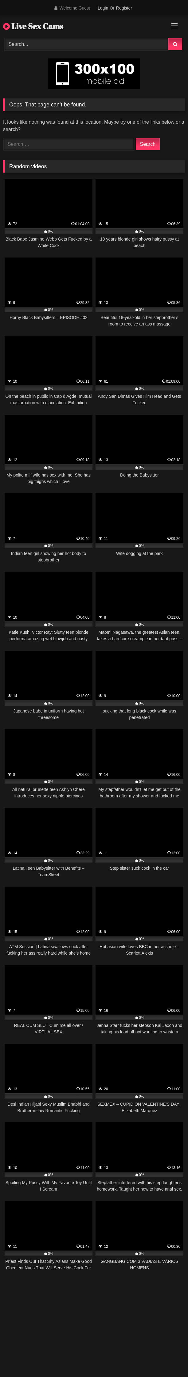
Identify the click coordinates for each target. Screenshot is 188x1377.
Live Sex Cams (33, 26)
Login (103, 8)
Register (124, 8)
